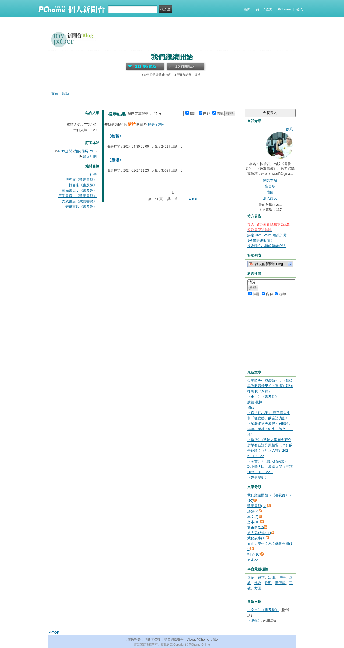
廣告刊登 (134, 640)
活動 (65, 94)
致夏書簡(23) (257, 506)
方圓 (257, 588)
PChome (284, 9)
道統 (250, 577)
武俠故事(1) (256, 538)
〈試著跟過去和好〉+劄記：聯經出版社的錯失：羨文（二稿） (270, 429)
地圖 (270, 192)
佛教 (257, 583)
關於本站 (270, 180)
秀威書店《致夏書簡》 (79, 201)
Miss (251, 407)
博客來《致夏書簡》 (81, 180)
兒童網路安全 (174, 640)
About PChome (198, 640)
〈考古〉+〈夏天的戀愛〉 (267, 461)
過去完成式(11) (259, 533)
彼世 (261, 577)
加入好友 (270, 198)
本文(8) (253, 517)
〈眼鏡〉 (254, 621)
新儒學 (280, 583)
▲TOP (193, 199)
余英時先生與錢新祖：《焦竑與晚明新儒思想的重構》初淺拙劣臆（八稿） (270, 386)
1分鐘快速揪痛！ (260, 240)
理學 (282, 577)
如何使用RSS (85, 151)
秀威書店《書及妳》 (81, 207)
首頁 (54, 94)
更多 (252, 560)
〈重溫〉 (115, 160)
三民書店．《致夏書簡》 (77, 196)
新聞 (247, 9)
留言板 (270, 186)
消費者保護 (152, 640)
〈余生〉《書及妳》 (263, 397)
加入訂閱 (90, 157)
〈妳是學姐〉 (257, 477)
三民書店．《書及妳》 (79, 190)
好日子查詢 (264, 9)
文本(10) (253, 522)
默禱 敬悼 (254, 402)
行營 (93, 174)
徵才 (216, 640)
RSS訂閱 (65, 151)
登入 (299, 9)
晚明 (268, 583)
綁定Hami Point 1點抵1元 (267, 235)
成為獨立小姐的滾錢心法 (266, 246)
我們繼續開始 (172, 57)
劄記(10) (253, 554)
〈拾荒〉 (115, 136)
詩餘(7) (253, 511)
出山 (271, 577)
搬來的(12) (255, 527)
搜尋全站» (156, 124)
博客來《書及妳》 (83, 185)
